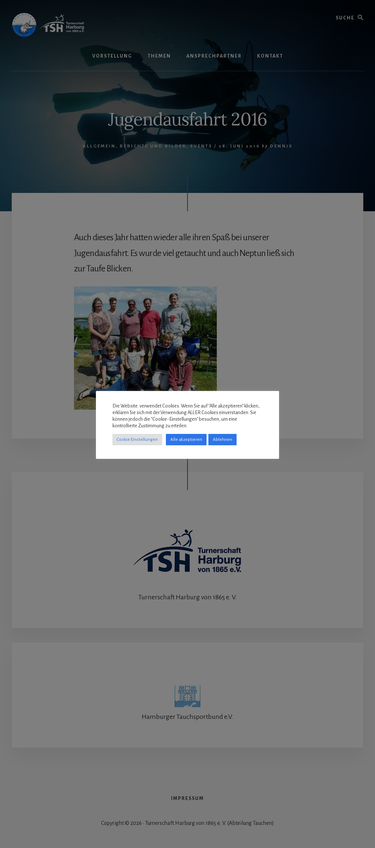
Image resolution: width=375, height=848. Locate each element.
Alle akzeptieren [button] (186, 439)
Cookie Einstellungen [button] (137, 439)
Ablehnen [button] (222, 439)
